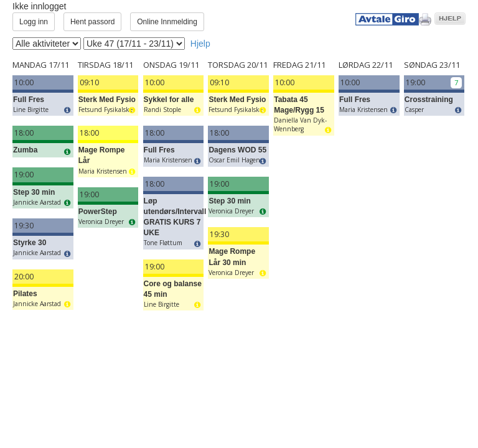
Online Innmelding (167, 21)
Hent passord (92, 21)
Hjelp (200, 44)
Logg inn (33, 21)
